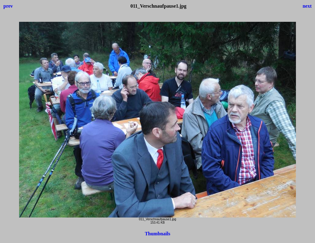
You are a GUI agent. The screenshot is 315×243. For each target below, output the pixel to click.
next (307, 6)
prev (8, 6)
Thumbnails (157, 233)
